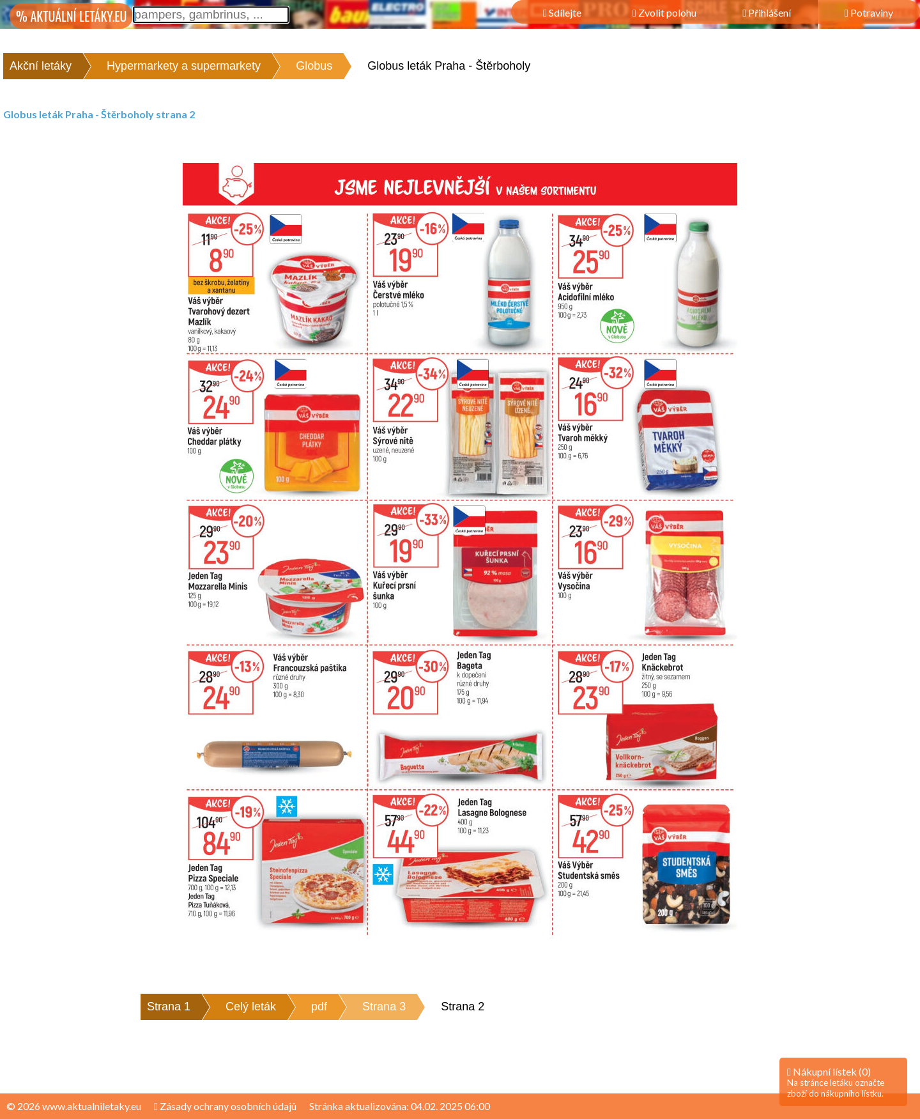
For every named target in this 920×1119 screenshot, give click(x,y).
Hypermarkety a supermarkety (184, 65)
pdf (319, 1006)
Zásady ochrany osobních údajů (225, 1106)
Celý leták (251, 1006)
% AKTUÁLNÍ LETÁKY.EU (71, 16)
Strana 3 (384, 1006)
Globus (314, 65)
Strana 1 (168, 1006)
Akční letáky (41, 65)
